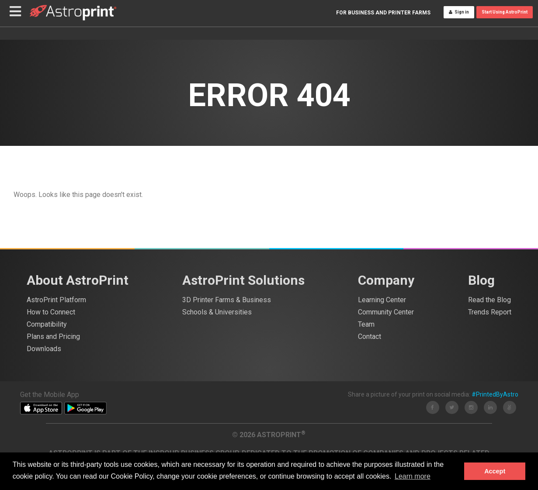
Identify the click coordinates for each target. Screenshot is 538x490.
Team (366, 324)
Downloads (44, 349)
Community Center (386, 312)
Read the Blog (489, 300)
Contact (369, 336)
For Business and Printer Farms (383, 21)
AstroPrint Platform (56, 300)
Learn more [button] (412, 476)
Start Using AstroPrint (505, 20)
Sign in (459, 20)
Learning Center (382, 300)
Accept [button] (494, 471)
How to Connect (51, 312)
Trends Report (489, 312)
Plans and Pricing (53, 336)
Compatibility (47, 324)
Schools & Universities (217, 312)
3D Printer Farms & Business (226, 300)
